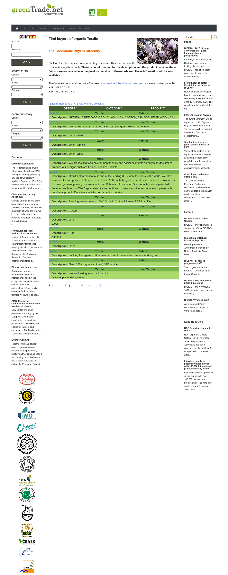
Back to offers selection (90, 103)
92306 (53, 171)
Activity (15, 82)
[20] (99, 285)
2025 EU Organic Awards (197, 115)
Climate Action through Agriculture (23, 195)
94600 (53, 158)
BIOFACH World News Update (196, 219)
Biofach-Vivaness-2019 (196, 300)
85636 (53, 228)
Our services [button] (84, 28)
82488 (53, 241)
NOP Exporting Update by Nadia (198, 329)
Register (72, 28)
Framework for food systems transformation (24, 232)
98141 (53, 131)
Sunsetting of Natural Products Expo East (195, 239)
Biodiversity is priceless (24, 267)
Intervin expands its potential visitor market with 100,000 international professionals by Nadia (198, 365)
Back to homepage (60, 103)
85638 (53, 206)
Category (16, 90)
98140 (53, 140)
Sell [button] (32, 28)
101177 (53, 122)
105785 (53, 112)
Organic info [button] (58, 28)
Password (15, 49)
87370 (53, 196)
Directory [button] (42, 28)
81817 (53, 259)
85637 (53, 215)
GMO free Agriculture (22, 163)
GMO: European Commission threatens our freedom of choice (25, 303)
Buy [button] (25, 28)
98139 (53, 149)
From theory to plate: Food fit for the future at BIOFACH (197, 85)
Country (15, 74)
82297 (53, 250)
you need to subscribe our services (121, 83)
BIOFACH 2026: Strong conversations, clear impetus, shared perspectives (196, 52)
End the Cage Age (21, 340)
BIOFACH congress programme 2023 (194, 262)
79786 (53, 268)
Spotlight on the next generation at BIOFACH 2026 (196, 144)
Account (15, 41)
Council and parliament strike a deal (196, 175)
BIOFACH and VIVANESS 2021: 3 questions (197, 281)
